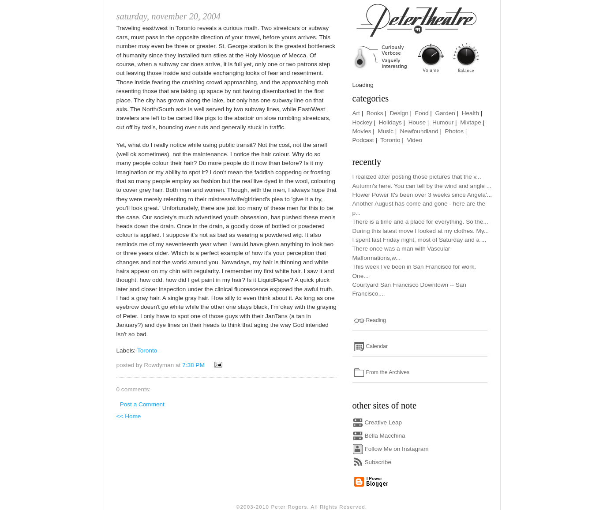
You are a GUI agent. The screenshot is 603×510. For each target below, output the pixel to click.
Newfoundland (419, 131)
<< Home (128, 416)
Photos (454, 131)
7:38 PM (193, 365)
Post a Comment (142, 404)
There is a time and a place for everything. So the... (420, 221)
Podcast (363, 140)
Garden (445, 113)
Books (375, 113)
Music (385, 131)
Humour (442, 122)
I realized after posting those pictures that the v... (416, 176)
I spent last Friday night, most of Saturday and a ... (419, 239)
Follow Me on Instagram (397, 449)
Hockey (362, 122)
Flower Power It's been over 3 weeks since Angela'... (422, 194)
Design (399, 113)
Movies (361, 131)
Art (356, 113)
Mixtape (470, 122)
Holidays (390, 122)
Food (422, 113)
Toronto (147, 350)
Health (470, 113)
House (417, 122)
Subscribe (378, 462)
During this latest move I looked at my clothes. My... (420, 231)
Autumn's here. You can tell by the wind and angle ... (421, 186)
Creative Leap (383, 422)
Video (414, 140)
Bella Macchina (385, 435)
